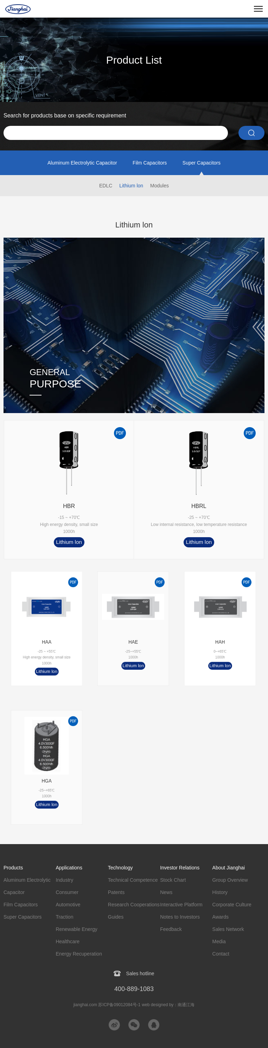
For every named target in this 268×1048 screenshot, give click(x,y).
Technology (120, 867)
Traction (64, 917)
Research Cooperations (134, 904)
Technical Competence (133, 880)
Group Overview (230, 880)
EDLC (105, 185)
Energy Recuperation (79, 954)
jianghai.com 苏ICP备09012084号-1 (107, 1004)
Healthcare (67, 941)
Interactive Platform (181, 904)
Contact (220, 954)
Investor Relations (179, 867)
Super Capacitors (202, 163)
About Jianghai (228, 867)
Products (13, 867)
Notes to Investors (180, 917)
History (220, 892)
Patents (116, 892)
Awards (220, 917)
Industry (64, 880)
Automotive (68, 904)
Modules (159, 185)
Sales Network (228, 929)
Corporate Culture (231, 904)
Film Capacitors (150, 163)
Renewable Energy (76, 929)
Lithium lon (131, 185)
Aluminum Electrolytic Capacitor (82, 163)
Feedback (170, 929)
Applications (69, 867)
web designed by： (168, 1004)
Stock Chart (173, 880)
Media (219, 941)
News (166, 892)
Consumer (67, 892)
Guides (115, 917)
